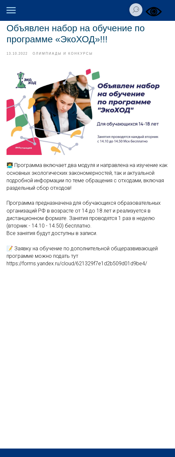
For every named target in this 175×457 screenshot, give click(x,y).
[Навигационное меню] (11, 10)
